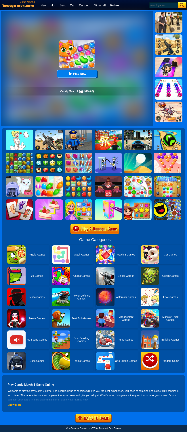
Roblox (114, 5)
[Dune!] (138, 154)
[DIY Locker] (108, 200)
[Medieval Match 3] (19, 154)
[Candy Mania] (78, 154)
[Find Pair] (49, 200)
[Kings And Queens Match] (78, 200)
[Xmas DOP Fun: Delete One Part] (19, 131)
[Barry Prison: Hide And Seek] (78, 131)
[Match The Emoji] (167, 200)
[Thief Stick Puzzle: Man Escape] (108, 154)
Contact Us (84, 428)
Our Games (72, 428)
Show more (14, 404)
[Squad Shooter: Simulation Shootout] (49, 131)
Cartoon (84, 5)
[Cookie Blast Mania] (78, 177)
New (43, 5)
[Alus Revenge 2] (108, 177)
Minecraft (100, 5)
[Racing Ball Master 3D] (167, 131)
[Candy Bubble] (167, 154)
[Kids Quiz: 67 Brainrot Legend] (108, 131)
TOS (94, 428)
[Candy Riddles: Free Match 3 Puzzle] (138, 177)
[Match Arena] (49, 177)
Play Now (77, 73)
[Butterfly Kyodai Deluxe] (19, 200)
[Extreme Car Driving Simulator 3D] (138, 131)
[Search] (163, 5)
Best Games (115, 428)
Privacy (102, 428)
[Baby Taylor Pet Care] (19, 177)
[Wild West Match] (138, 200)
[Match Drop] (167, 177)
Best (63, 5)
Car (72, 5)
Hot (53, 5)
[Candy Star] (49, 154)
